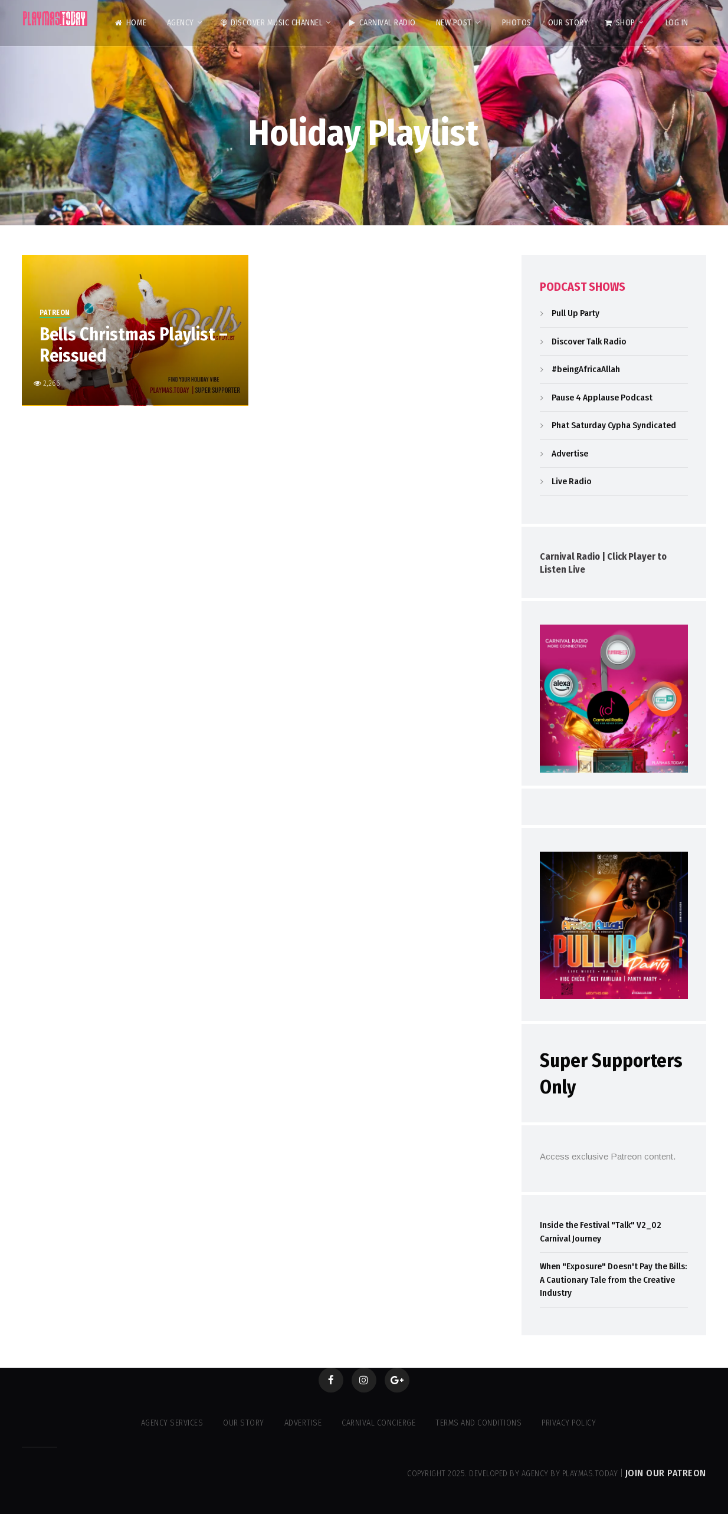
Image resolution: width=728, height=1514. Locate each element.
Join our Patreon (665, 1473)
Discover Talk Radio (589, 341)
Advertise (570, 453)
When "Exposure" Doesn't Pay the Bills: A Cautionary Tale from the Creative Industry (613, 1279)
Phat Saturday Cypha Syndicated (614, 425)
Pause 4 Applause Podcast (602, 397)
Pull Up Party (575, 313)
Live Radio (572, 481)
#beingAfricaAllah (586, 369)
